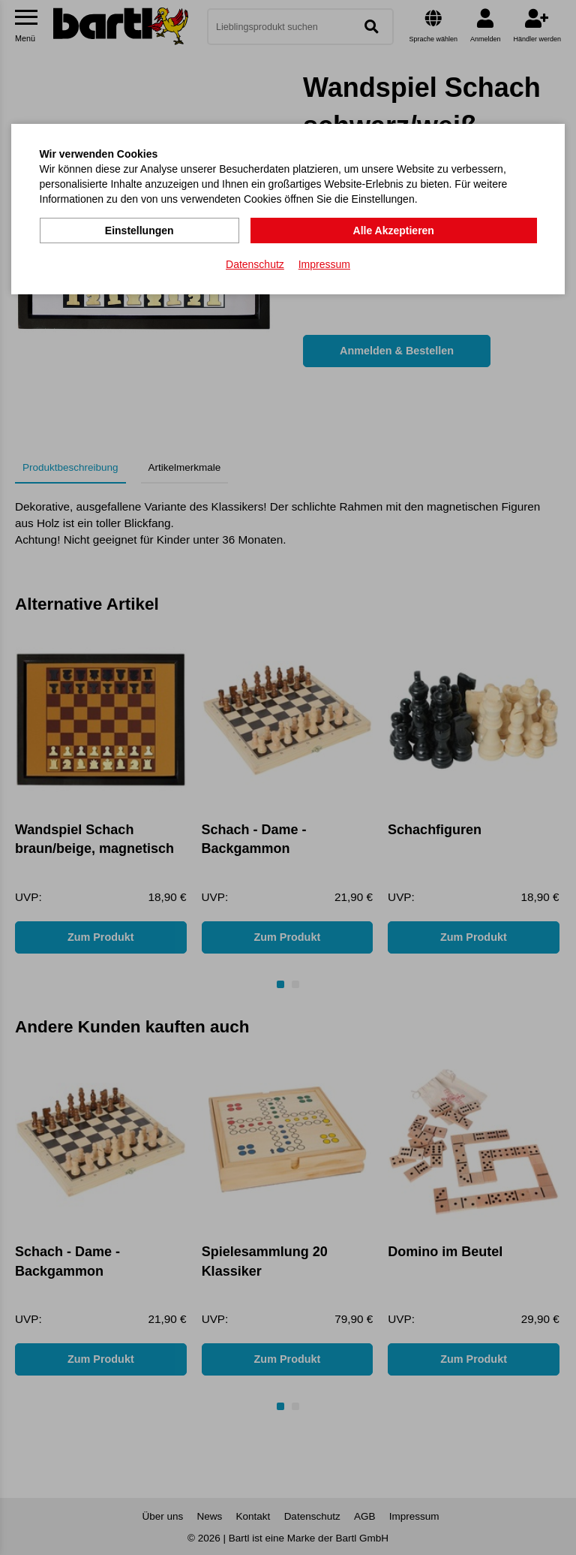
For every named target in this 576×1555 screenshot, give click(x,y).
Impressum (324, 264)
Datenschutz (255, 264)
